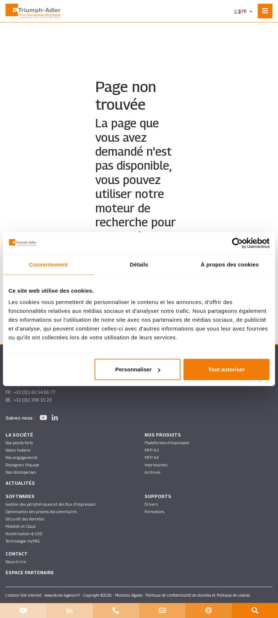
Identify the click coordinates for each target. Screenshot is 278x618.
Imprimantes (156, 464)
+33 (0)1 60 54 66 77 (34, 392)
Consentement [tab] (48, 264)
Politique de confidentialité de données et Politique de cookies (198, 595)
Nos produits (163, 435)
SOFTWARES (20, 496)
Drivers (151, 504)
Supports (158, 496)
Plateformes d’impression (167, 442)
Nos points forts (19, 442)
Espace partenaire (30, 572)
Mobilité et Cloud (21, 526)
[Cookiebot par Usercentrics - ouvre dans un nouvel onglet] (237, 242)
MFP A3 (152, 450)
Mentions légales (128, 595)
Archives (152, 472)
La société (19, 435)
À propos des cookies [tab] (230, 264)
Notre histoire (18, 450)
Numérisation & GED (24, 533)
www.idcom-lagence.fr (62, 595)
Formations (154, 511)
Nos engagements (22, 457)
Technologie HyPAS (23, 540)
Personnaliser (137, 369)
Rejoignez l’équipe (22, 464)
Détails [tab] (139, 264)
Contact (17, 554)
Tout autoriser (226, 369)
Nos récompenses (21, 472)
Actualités (20, 483)
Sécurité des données (25, 518)
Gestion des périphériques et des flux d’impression (51, 504)
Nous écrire (16, 561)
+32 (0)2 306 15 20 (32, 400)
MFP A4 (152, 457)
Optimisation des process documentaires (41, 511)
